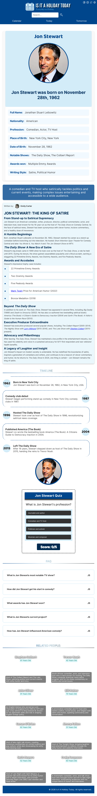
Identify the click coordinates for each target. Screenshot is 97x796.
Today (49, 21)
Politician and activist (36, 529)
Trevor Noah (71, 657)
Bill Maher (71, 690)
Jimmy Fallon (71, 724)
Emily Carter (26, 206)
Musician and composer (37, 537)
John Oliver (25, 690)
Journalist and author (36, 513)
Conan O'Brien (25, 724)
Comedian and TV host (37, 521)
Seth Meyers (25, 757)
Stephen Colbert (77, 329)
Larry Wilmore (30, 329)
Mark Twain (17, 290)
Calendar (16, 21)
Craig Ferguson (71, 757)
